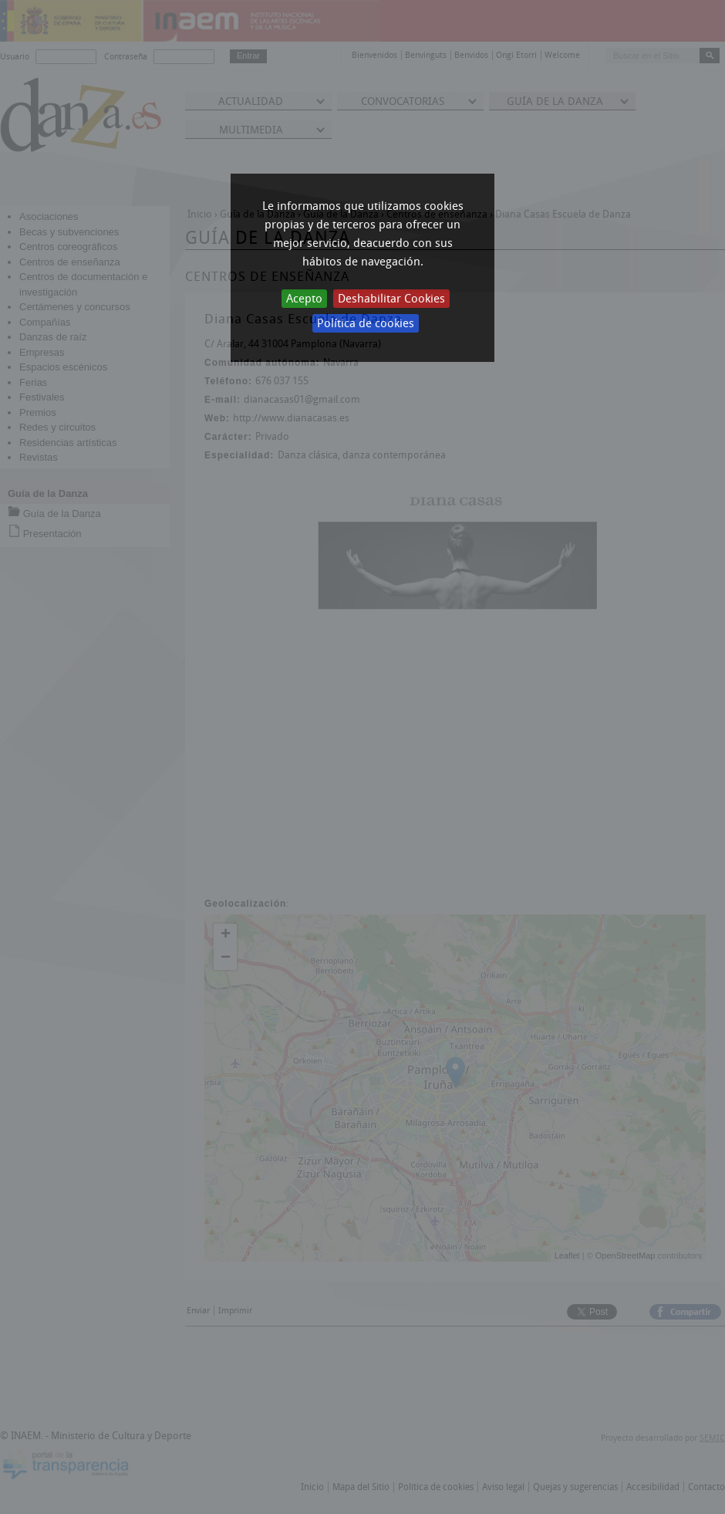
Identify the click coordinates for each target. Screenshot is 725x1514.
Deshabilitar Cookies (391, 299)
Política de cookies (365, 323)
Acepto (304, 299)
